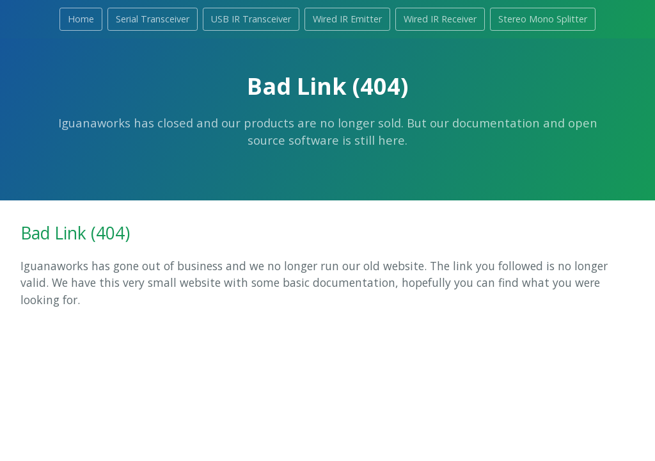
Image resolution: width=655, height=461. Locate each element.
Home (81, 19)
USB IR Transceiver (251, 19)
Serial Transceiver (152, 19)
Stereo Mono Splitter (542, 19)
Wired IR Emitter (347, 19)
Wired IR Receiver (440, 19)
